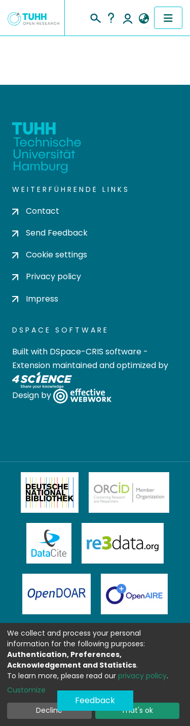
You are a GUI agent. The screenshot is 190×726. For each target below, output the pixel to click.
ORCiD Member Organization (129, 492)
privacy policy (142, 676)
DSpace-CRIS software (95, 351)
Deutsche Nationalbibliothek (49, 492)
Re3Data (123, 543)
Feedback (95, 700)
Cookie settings (49, 254)
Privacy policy (46, 276)
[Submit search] (95, 17)
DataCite (48, 543)
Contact (35, 211)
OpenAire (134, 594)
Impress (35, 299)
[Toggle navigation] (168, 18)
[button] (143, 19)
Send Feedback (50, 233)
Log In (128, 18)
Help (111, 18)
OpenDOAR (56, 594)
